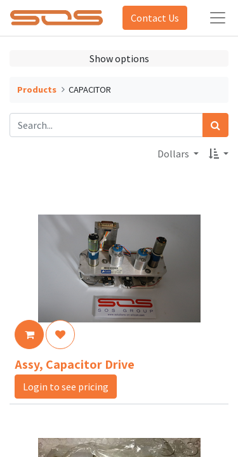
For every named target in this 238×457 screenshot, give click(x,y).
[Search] (215, 125)
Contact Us (155, 17)
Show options (119, 58)
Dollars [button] (174, 153)
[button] (218, 153)
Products (36, 89)
